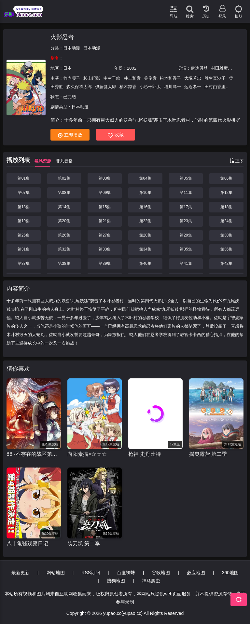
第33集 (105, 249)
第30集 (226, 235)
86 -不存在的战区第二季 (34, 454)
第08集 (64, 192)
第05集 (186, 178)
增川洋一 (172, 86)
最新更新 (20, 572)
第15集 (105, 207)
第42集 (226, 263)
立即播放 (70, 135)
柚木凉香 (127, 86)
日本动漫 (71, 48)
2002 (131, 68)
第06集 (226, 178)
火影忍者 (62, 37)
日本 (67, 68)
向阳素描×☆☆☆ (87, 454)
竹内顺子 (71, 78)
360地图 (230, 572)
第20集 (64, 221)
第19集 (24, 221)
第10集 (145, 192)
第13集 (24, 207)
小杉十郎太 (150, 86)
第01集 (24, 178)
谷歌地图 (161, 572)
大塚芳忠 (192, 78)
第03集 (105, 178)
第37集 (24, 263)
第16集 (145, 207)
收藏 (116, 135)
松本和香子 (170, 78)
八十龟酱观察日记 (27, 543)
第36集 (226, 249)
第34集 (145, 249)
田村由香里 (215, 86)
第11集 (186, 192)
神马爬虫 (151, 580)
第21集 (105, 221)
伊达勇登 (199, 68)
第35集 (186, 249)
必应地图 (196, 572)
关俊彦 (150, 78)
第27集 (105, 235)
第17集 (186, 207)
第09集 (105, 192)
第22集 (145, 221)
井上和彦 (132, 78)
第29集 (186, 235)
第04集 (145, 178)
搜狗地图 (116, 580)
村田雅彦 (219, 68)
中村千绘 (112, 78)
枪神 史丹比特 (144, 454)
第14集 (64, 207)
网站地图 (56, 572)
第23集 (186, 221)
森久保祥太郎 (79, 86)
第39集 (105, 263)
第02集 (64, 178)
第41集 (186, 263)
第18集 (226, 207)
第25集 (24, 235)
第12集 (226, 192)
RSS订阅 (90, 572)
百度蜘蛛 (126, 572)
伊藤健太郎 (105, 86)
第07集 (24, 192)
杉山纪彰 (91, 78)
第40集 (145, 263)
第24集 (226, 221)
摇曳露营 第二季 (208, 454)
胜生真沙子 (215, 78)
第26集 (64, 235)
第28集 (145, 235)
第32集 (64, 249)
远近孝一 (192, 86)
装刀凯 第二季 (83, 543)
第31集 (24, 249)
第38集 (64, 263)
